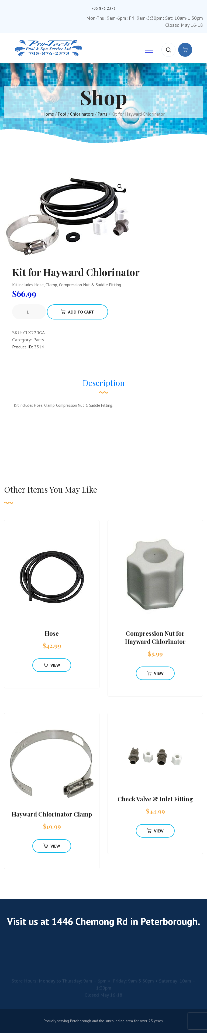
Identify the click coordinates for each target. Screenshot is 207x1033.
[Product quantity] (29, 312)
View (51, 665)
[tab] (103, 385)
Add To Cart (77, 312)
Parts (103, 114)
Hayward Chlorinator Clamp (52, 814)
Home (48, 114)
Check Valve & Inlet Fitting (155, 799)
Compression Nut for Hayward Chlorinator (155, 637)
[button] (120, 186)
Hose (52, 633)
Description (103, 382)
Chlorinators (82, 114)
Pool (62, 114)
